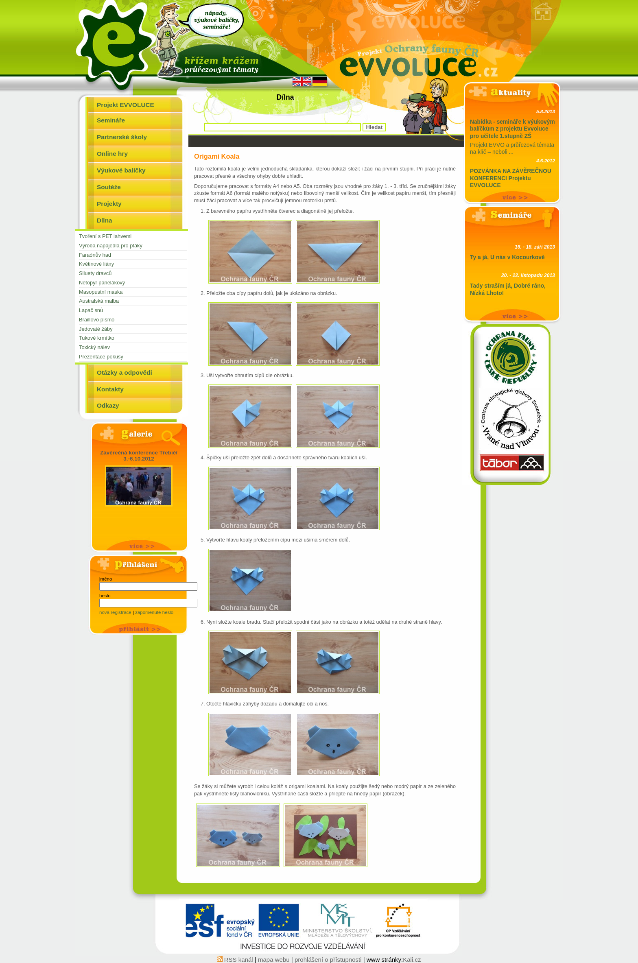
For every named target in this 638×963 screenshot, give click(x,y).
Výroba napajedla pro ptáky (110, 245)
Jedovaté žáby (96, 329)
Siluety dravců (95, 273)
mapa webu (274, 959)
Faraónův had (95, 255)
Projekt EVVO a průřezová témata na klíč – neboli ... (512, 130)
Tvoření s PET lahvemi (105, 236)
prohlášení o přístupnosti (328, 959)
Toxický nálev (94, 347)
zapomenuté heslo (154, 612)
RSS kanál (236, 959)
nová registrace (116, 612)
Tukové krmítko (96, 338)
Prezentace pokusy (101, 357)
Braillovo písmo (96, 320)
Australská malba (99, 301)
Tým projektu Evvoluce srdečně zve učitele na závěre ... (512, 179)
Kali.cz (412, 959)
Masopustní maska (100, 292)
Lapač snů (91, 310)
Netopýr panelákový (102, 283)
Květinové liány (96, 264)
